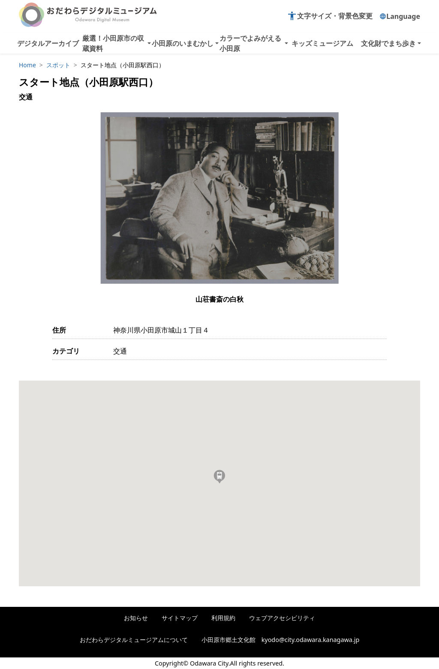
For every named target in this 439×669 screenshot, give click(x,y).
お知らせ (136, 618)
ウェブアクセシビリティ (282, 618)
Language (399, 16)
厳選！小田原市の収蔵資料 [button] (113, 43)
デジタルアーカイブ (48, 43)
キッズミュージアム (322, 43)
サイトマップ (180, 618)
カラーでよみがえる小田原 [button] (250, 43)
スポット (58, 65)
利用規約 (223, 618)
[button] (219, 476)
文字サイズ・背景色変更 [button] (330, 16)
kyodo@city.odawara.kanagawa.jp (311, 640)
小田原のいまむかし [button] (182, 43)
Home (27, 65)
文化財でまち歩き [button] (388, 43)
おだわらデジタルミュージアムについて (134, 640)
